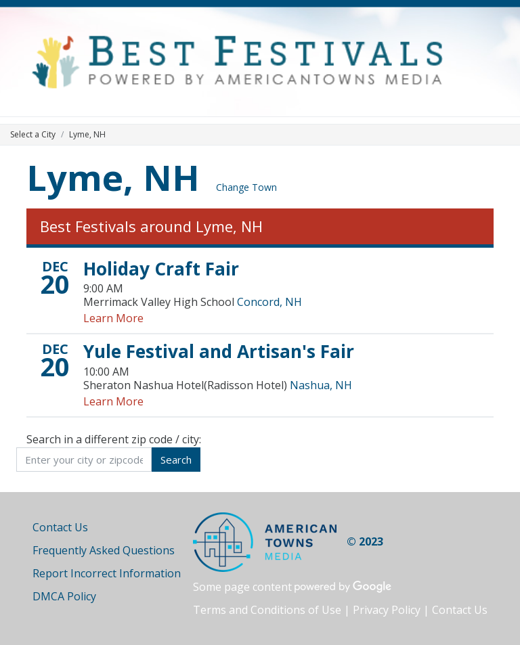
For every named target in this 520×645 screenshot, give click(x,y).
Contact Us (60, 527)
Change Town (246, 187)
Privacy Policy (386, 609)
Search (176, 459)
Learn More (113, 318)
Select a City (33, 134)
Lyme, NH (113, 177)
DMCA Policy (64, 596)
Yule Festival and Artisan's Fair (218, 351)
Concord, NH (269, 301)
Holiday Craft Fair (161, 269)
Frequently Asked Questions (103, 550)
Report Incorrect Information (106, 573)
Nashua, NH (321, 385)
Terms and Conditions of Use (267, 609)
